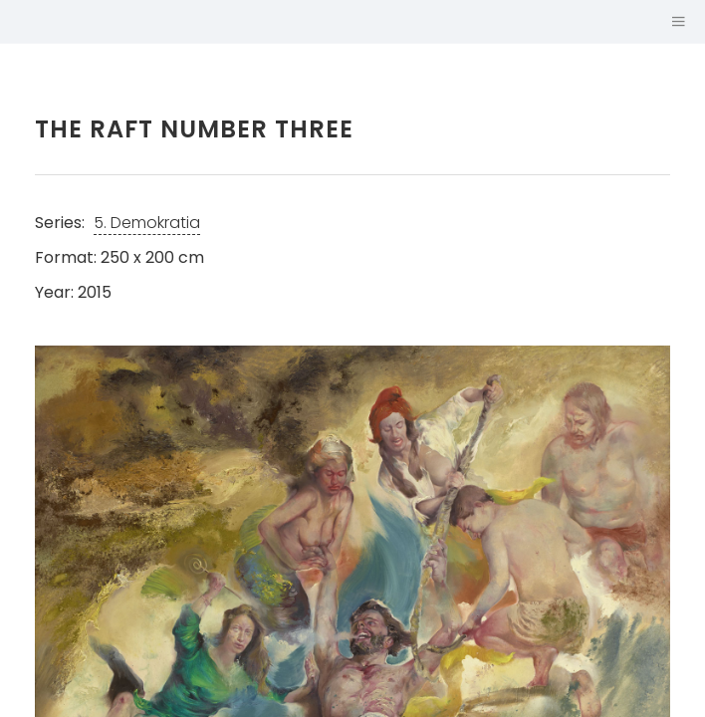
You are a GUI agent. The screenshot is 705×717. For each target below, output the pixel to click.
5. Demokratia (147, 222)
